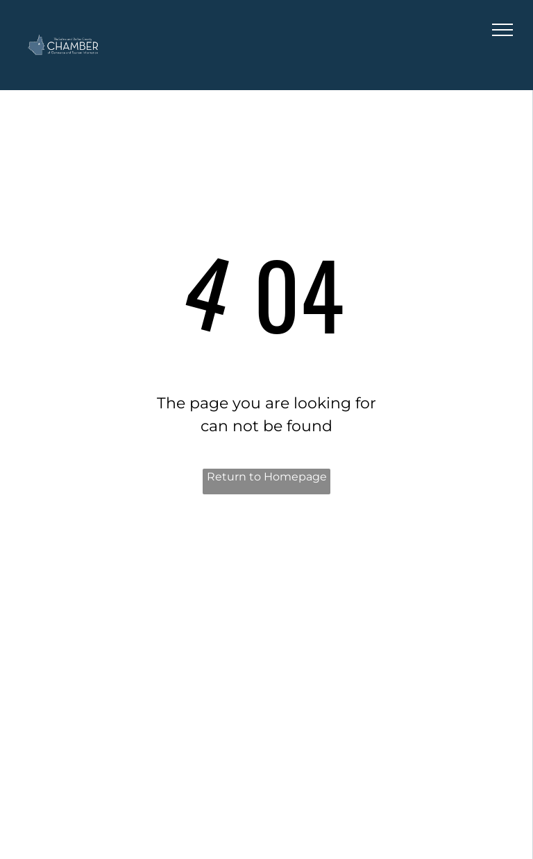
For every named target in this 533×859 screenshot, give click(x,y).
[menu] (502, 30)
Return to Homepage (267, 476)
